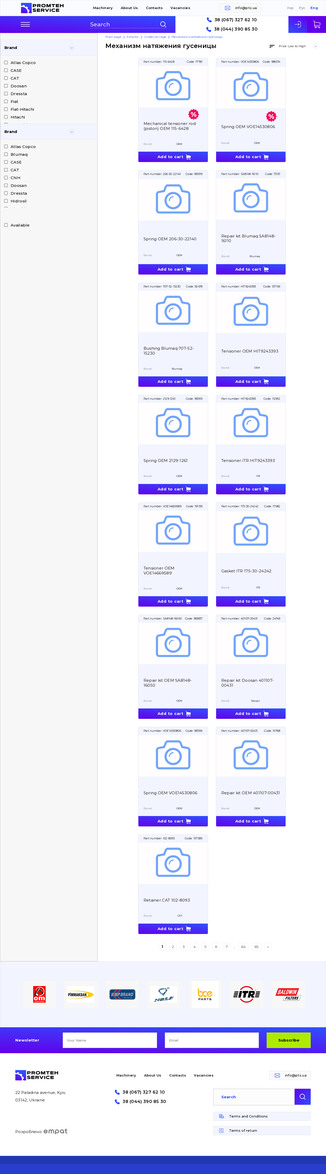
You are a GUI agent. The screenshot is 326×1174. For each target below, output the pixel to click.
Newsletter (27, 1040)
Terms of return (243, 1130)
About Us (129, 8)
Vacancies (180, 8)
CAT (15, 78)
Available (20, 225)
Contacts (154, 8)
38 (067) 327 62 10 (236, 20)
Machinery (103, 8)
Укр (290, 8)
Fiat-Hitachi (22, 109)
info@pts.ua (246, 8)
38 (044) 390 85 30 (236, 29)
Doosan (19, 86)
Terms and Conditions (248, 1116)
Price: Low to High (292, 46)
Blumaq (19, 154)
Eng (314, 8)
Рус (302, 8)
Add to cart (170, 156)
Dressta (19, 94)
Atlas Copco (23, 63)
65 (256, 946)
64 (243, 946)
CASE (16, 70)
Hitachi (18, 117)
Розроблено (41, 1131)
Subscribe (288, 1040)
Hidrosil (19, 201)
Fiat (14, 101)
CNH (15, 178)
